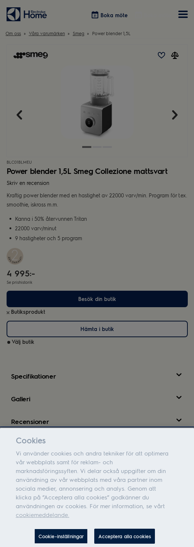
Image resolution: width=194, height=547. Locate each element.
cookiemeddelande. (42, 518)
